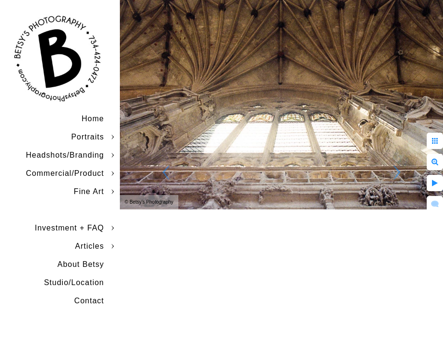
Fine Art (89, 191)
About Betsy (81, 264)
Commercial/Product (65, 173)
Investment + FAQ (70, 228)
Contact (89, 301)
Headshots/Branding (65, 155)
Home (93, 119)
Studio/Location (74, 282)
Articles (89, 246)
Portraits (87, 137)
